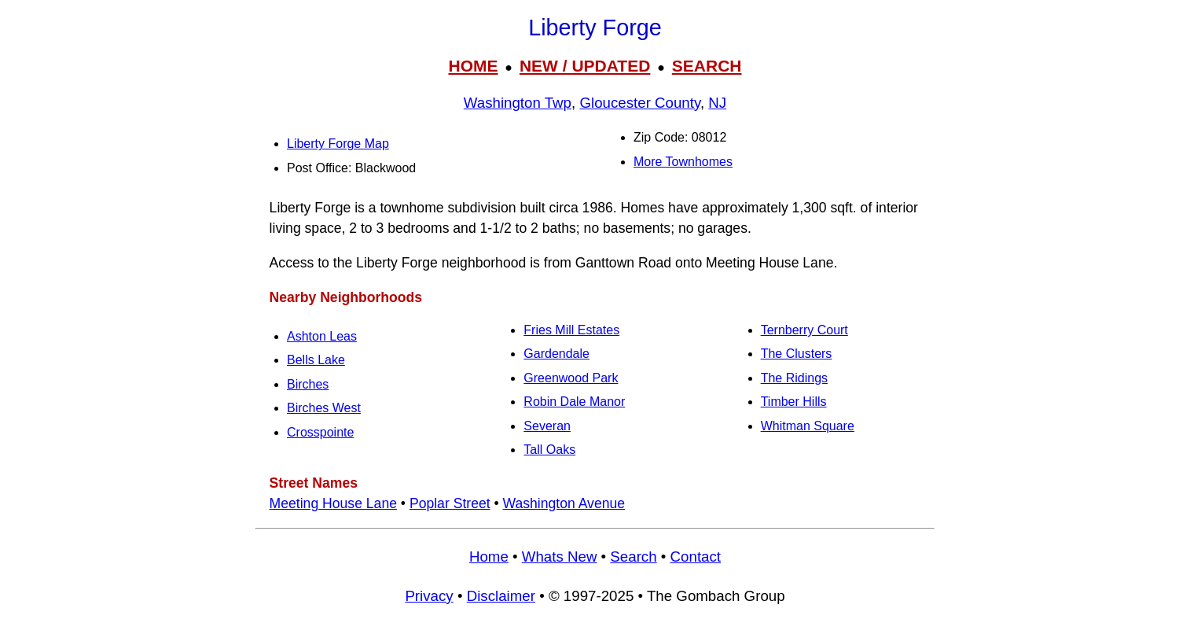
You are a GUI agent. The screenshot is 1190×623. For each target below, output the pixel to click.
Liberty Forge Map (338, 143)
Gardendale (556, 353)
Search (633, 556)
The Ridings (794, 378)
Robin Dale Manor (574, 401)
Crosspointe (320, 432)
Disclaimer (501, 596)
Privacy (429, 596)
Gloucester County (639, 102)
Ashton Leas (322, 336)
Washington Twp (517, 102)
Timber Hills (794, 401)
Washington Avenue (564, 503)
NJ (717, 102)
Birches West (324, 408)
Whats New (559, 556)
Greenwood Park (570, 378)
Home (489, 556)
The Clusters (796, 353)
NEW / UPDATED (585, 66)
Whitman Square (807, 426)
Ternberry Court (804, 330)
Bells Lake (316, 360)
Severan (547, 426)
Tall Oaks (549, 449)
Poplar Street (450, 503)
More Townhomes (683, 161)
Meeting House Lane (333, 503)
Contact (695, 556)
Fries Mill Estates (571, 330)
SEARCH (707, 66)
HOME (473, 66)
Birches (308, 384)
